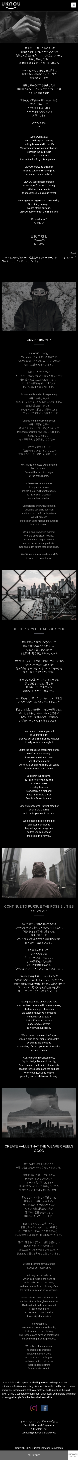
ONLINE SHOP (34, 1455)
